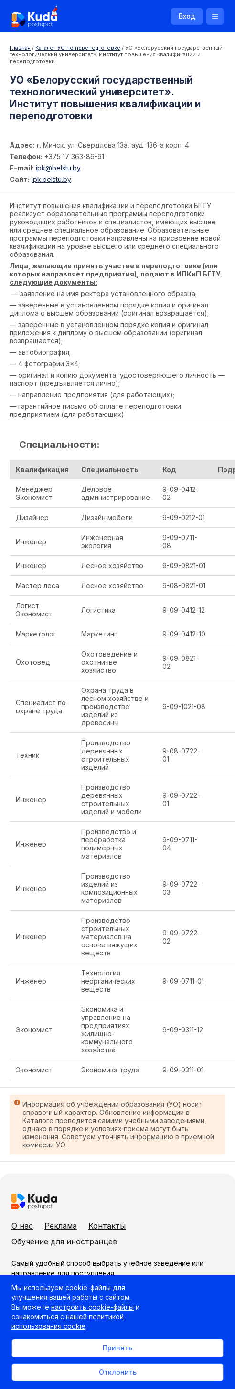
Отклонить (118, 1372)
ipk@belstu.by (58, 168)
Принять (117, 1348)
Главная (20, 47)
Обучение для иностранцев (64, 1241)
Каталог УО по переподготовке (77, 47)
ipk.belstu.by (51, 179)
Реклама (60, 1225)
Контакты (107, 1225)
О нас (22, 1225)
